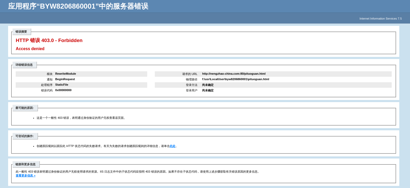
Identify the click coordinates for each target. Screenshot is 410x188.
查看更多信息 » (25, 175)
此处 (172, 146)
